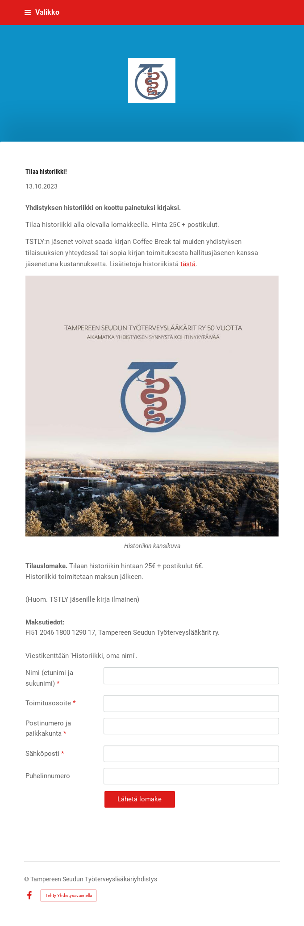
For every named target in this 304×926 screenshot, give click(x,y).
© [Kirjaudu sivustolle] (27, 879)
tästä (188, 264)
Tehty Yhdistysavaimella (68, 895)
